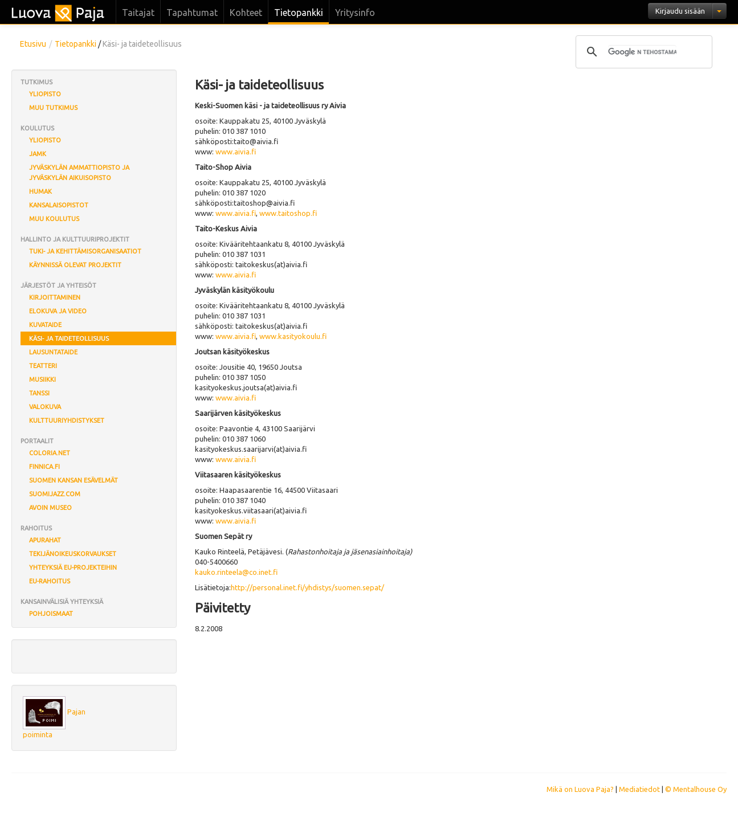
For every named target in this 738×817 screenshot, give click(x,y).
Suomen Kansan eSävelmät (73, 480)
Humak (40, 191)
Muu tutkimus (53, 107)
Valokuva (45, 406)
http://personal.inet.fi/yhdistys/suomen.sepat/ (307, 587)
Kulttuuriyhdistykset (66, 420)
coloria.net (49, 453)
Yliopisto (45, 94)
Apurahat (45, 540)
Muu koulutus (54, 218)
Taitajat (138, 12)
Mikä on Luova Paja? (580, 789)
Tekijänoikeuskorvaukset (72, 553)
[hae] (642, 52)
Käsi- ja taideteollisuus (69, 338)
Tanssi (39, 393)
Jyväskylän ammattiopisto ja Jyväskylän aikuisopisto (79, 172)
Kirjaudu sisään (680, 11)
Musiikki (42, 379)
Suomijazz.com (54, 494)
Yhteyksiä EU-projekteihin (73, 567)
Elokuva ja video (58, 311)
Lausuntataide (53, 352)
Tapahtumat (192, 12)
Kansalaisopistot (58, 205)
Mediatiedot (639, 789)
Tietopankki (298, 12)
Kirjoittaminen (54, 297)
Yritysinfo (355, 12)
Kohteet (246, 12)
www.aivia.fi (235, 152)
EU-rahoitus (49, 581)
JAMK (37, 153)
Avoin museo (50, 507)
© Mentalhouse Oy (696, 789)
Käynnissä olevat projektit (75, 265)
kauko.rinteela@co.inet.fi (236, 572)
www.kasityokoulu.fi (293, 336)
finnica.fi (44, 466)
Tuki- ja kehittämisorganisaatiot (85, 251)
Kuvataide (45, 324)
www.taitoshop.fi (288, 213)
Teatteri (43, 365)
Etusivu (33, 43)
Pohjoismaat (51, 613)
